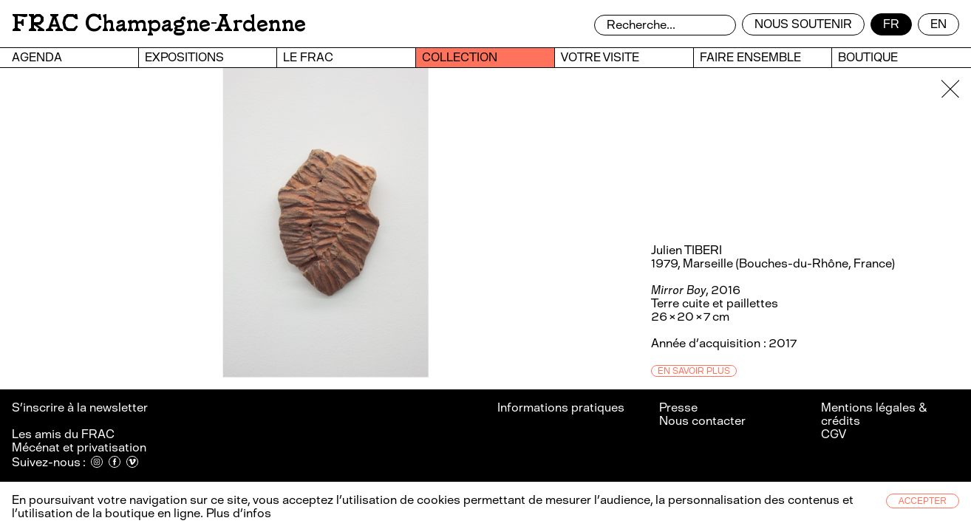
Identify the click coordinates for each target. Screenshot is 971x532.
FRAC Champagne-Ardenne (159, 23)
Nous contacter (702, 421)
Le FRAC (308, 57)
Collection (459, 57)
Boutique (868, 57)
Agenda (37, 57)
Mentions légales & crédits (874, 414)
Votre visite (600, 57)
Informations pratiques (560, 407)
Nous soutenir (803, 24)
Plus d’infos (237, 513)
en (938, 24)
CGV (833, 434)
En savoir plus (694, 371)
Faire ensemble (750, 57)
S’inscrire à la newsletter (81, 407)
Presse (678, 407)
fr (891, 24)
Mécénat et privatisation (79, 447)
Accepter (923, 501)
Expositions (184, 57)
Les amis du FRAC (63, 434)
